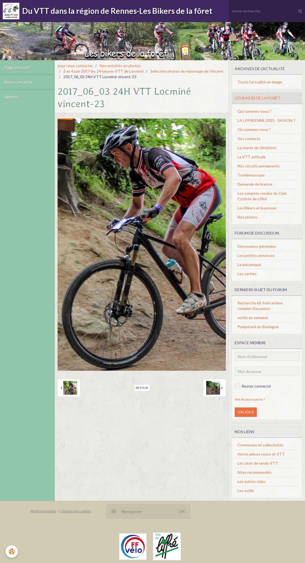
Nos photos (247, 217)
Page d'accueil (17, 67)
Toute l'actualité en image (259, 82)
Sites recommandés (254, 472)
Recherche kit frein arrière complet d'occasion (260, 306)
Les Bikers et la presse (256, 208)
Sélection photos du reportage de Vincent (186, 71)
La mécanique (249, 264)
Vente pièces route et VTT (261, 454)
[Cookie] (12, 551)
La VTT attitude (251, 156)
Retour (142, 388)
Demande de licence (254, 184)
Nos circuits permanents (258, 166)
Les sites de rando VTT (257, 463)
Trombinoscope (251, 175)
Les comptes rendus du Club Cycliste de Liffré (262, 196)
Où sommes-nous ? (254, 129)
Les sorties (247, 273)
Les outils (245, 490)
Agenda (11, 96)
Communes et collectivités (260, 445)
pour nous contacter (75, 65)
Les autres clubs (251, 481)
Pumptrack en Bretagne (258, 326)
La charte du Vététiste (256, 147)
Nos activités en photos (120, 65)
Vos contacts (248, 138)
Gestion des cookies (76, 511)
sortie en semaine (252, 317)
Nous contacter (18, 82)
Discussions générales (256, 246)
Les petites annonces (256, 255)
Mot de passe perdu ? (250, 399)
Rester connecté (253, 386)
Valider (246, 412)
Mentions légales (43, 511)
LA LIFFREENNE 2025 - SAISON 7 (266, 120)
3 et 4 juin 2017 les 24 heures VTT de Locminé (103, 71)
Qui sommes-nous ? (254, 111)
